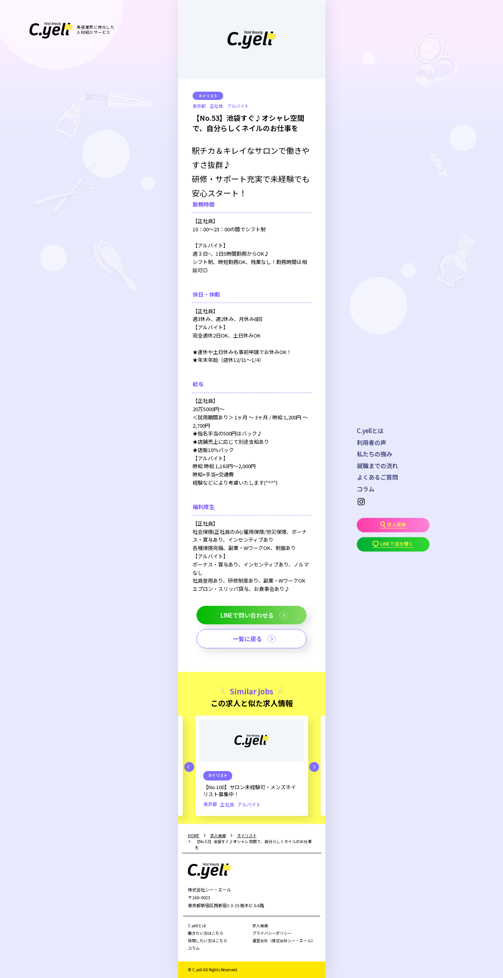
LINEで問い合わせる (247, 615)
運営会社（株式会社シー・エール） (283, 940)
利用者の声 (371, 442)
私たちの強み (374, 454)
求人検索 (260, 925)
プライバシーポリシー (272, 933)
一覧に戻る (247, 639)
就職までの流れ (377, 465)
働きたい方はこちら (205, 933)
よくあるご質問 (377, 477)
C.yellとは (370, 430)
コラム (365, 489)
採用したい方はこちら (207, 940)
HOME (193, 835)
